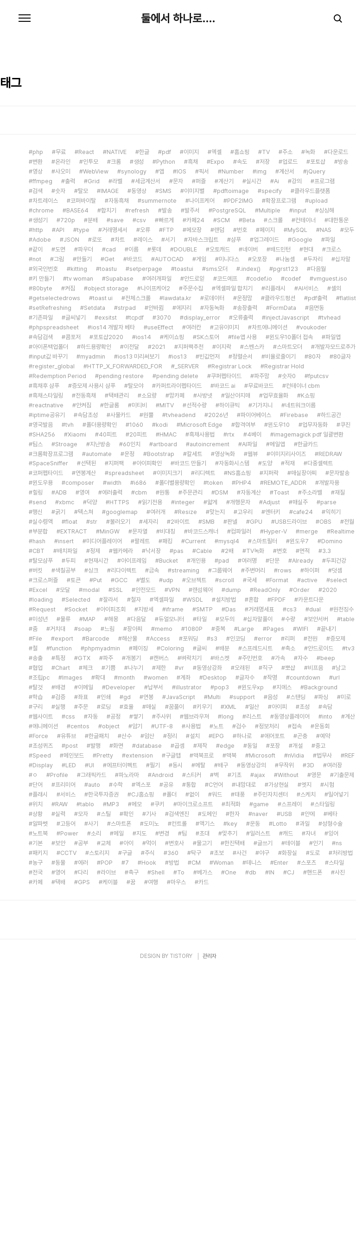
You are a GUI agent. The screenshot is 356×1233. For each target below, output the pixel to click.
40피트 (108, 564)
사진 (340, 1002)
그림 (59, 388)
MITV (166, 535)
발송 (167, 340)
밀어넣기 (338, 924)
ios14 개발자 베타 (113, 457)
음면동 (316, 437)
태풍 (240, 924)
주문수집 (193, 418)
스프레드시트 (257, 778)
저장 (265, 291)
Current (195, 671)
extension (139, 885)
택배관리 (118, 525)
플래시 (40, 924)
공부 (83, 973)
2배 (229, 680)
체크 (88, 797)
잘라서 (110, 729)
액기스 (207, 953)
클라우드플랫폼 (312, 320)
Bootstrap (160, 583)
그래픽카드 (93, 904)
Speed (41, 885)
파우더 (85, 379)
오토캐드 (220, 379)
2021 (158, 476)
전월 (349, 651)
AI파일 (249, 574)
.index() (250, 398)
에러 (83, 992)
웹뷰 (253, 583)
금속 (154, 700)
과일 (304, 953)
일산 (254, 836)
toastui (184, 398)
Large (246, 758)
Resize (187, 641)
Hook (148, 992)
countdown (305, 807)
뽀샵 (290, 797)
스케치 (308, 924)
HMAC (168, 564)
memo (163, 758)
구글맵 (173, 885)
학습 (37, 826)
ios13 (179, 486)
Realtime (343, 661)
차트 (119, 369)
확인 (128, 943)
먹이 (151, 973)
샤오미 (62, 301)
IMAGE (110, 320)
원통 (164, 622)
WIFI (302, 758)
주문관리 (192, 622)
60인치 (131, 574)
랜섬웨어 (202, 719)
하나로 (244, 865)
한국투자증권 (103, 924)
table (348, 748)
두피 (70, 690)
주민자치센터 (272, 924)
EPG (218, 865)
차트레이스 (45, 330)
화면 (118, 875)
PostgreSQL (229, 340)
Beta (248, 350)
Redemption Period (59, 505)
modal (91, 719)
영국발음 (42, 554)
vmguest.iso (330, 408)
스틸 (106, 943)
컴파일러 (241, 661)
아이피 (279, 836)
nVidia (296, 885)
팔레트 (142, 671)
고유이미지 (226, 457)
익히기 (333, 641)
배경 (60, 817)
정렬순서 (242, 486)
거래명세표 (261, 739)
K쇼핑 (308, 525)
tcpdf (136, 447)
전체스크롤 (138, 427)
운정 (129, 583)
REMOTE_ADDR (285, 612)
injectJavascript (287, 447)
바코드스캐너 (203, 661)
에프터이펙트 (122, 895)
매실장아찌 (304, 602)
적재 (290, 593)
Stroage (66, 574)
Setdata (94, 437)
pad (223, 690)
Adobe (41, 369)
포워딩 (190, 768)
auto (94, 914)
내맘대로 (245, 914)
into (327, 846)
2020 (329, 719)
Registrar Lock (231, 496)
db (252, 1002)
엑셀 (216, 281)
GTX (84, 787)
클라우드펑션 (280, 427)
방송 (343, 291)
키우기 (204, 836)
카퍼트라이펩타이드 (179, 515)
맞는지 (217, 641)
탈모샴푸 (42, 690)
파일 (330, 369)
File (37, 768)
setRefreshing (51, 437)
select (338, 709)
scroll (226, 709)
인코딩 (237, 768)
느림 (109, 758)
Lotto (280, 953)
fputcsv (318, 505)
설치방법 (226, 729)
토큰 (75, 709)
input (299, 340)
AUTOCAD (169, 388)
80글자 (342, 486)
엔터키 (272, 641)
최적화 (233, 934)
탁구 (196, 982)
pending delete (177, 505)
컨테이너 (305, 350)
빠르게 (166, 350)
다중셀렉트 (320, 593)
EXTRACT (73, 661)
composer (79, 612)
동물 (60, 992)
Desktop (215, 807)
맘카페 (176, 525)
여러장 (334, 895)
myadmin (92, 486)
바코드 (134, 388)
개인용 (198, 690)
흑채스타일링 (47, 525)
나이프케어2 (155, 418)
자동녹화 (214, 437)
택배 (60, 1011)
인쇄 (106, 826)
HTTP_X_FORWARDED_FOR (124, 496)
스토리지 (99, 982)
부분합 (40, 661)
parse (328, 632)
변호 (282, 680)
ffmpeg (42, 311)
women (157, 807)
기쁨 (110, 797)
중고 (320, 875)
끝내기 (328, 758)
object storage (108, 418)
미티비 (139, 535)
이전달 (131, 476)
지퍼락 (271, 602)
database (149, 875)
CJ (290, 1002)
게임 (201, 388)
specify (271, 320)
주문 (83, 836)
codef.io (261, 408)
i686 (140, 612)
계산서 (286, 301)
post (71, 875)
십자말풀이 (260, 748)
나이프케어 (202, 330)
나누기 (135, 797)
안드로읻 (194, 408)
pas (178, 680)
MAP (89, 748)
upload (318, 330)
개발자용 (329, 612)
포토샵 (317, 291)
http (37, 359)
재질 (340, 622)
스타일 (336, 992)
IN (271, 1002)
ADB (61, 622)
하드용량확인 (96, 476)
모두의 (227, 748)
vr (181, 797)
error (265, 768)
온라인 (62, 291)
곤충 (302, 865)
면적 (304, 680)
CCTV (68, 982)
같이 (37, 379)
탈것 (37, 817)
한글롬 (111, 535)
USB (286, 943)
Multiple (269, 340)
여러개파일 (159, 408)
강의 (297, 311)
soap (85, 758)
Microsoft (262, 885)
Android (162, 904)
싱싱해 (326, 340)
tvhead (331, 447)
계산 (350, 846)
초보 (219, 982)
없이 (194, 924)
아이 (128, 973)
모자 (83, 943)
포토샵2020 (108, 466)
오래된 (242, 797)
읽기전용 (152, 632)
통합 (191, 914)
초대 (204, 963)
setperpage (145, 398)
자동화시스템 (234, 593)
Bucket (168, 690)
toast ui (103, 427)
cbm (141, 622)
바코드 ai (224, 515)
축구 (133, 1002)
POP (107, 992)
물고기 (204, 973)
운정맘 (244, 427)
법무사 (324, 885)
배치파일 (67, 680)
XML (230, 836)
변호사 (176, 973)
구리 (37, 836)
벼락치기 (191, 787)
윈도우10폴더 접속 (291, 466)
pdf (166, 281)
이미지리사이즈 (288, 583)
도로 (315, 982)
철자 (136, 729)
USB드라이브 (291, 651)
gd (127, 826)
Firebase (296, 544)
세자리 (150, 651)
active (309, 709)
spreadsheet (126, 602)
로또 (97, 369)
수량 (290, 748)
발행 (95, 875)
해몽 (113, 748)
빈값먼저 (209, 486)
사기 (93, 953)
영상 (37, 301)
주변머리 (255, 700)
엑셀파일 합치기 (234, 418)
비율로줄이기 (280, 486)
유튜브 (68, 865)
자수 (303, 787)
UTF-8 (164, 856)
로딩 (106, 836)
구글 (127, 982)
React (86, 281)
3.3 (326, 680)
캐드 (288, 963)
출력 (70, 311)
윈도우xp (253, 817)
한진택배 (234, 973)
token (215, 612)
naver (260, 943)
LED (70, 895)
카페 (37, 1011)
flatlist (348, 427)
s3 (213, 768)
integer (185, 632)
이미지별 (194, 320)
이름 (133, 379)
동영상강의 (253, 895)
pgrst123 (285, 398)
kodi (162, 554)
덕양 (92, 632)
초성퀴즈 (42, 875)
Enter (281, 992)
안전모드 (145, 719)
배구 (223, 895)
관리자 (209, 1216)
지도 (141, 963)
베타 (332, 943)
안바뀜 (156, 437)
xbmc (66, 632)
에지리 (183, 437)
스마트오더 (289, 476)
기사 (151, 943)
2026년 (218, 544)
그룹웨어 (222, 700)
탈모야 (135, 515)
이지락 (223, 476)
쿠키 (159, 934)
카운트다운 (311, 729)
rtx (231, 564)
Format (278, 709)
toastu (108, 398)
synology (133, 301)
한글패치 (99, 865)
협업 (37, 797)
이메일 (85, 817)
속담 (327, 836)
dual (315, 739)
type (83, 359)
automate (99, 583)
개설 (297, 875)
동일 (252, 875)
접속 (297, 856)
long (228, 846)
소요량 (149, 525)
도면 (60, 379)
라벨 (117, 311)
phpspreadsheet (55, 457)
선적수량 (196, 535)
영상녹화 (225, 583)
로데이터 (214, 427)
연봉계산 (86, 602)
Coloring (172, 778)
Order (301, 719)
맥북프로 (203, 885)
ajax (259, 904)
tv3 (350, 778)
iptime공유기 (48, 544)
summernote (159, 330)
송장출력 (247, 437)
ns (339, 973)
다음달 (138, 748)
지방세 (145, 739)
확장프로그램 (281, 330)
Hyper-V (275, 661)
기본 (37, 973)
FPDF (278, 729)
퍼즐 (201, 311)
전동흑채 (86, 525)
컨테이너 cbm (303, 515)
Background (320, 817)
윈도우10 (279, 554)
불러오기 (120, 651)
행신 (37, 641)
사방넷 (204, 525)
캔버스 (161, 787)
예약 (325, 865)
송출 (37, 787)
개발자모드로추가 (335, 476)
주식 (150, 982)
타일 (202, 748)
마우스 (178, 1011)
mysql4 (228, 671)
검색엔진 (179, 943)
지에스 (284, 817)
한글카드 (308, 574)
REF (349, 885)
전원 (312, 768)
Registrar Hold (284, 496)
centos (79, 856)
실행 (60, 836)
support (244, 826)
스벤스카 (254, 476)
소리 (96, 963)
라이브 (108, 1002)
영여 (84, 622)
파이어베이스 (256, 544)
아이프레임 (133, 690)
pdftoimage (233, 320)
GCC (120, 709)
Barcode (97, 768)
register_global (53, 496)
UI (91, 895)
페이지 (267, 359)
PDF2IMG (240, 330)
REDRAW (330, 583)
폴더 (171, 924)
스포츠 (308, 992)
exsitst (107, 447)
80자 (314, 486)
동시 (177, 895)
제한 (161, 797)
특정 (60, 787)
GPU (256, 651)
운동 (255, 953)
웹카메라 (123, 680)
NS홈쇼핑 (239, 602)
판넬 (232, 651)
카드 (203, 1011)
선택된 (88, 593)
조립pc (41, 807)
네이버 (250, 379)
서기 (170, 369)
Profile (59, 904)
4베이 (254, 564)
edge (227, 875)
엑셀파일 (163, 729)
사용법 (193, 856)
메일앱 (277, 574)
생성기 (40, 350)
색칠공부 (65, 700)
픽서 (204, 301)
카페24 (195, 350)
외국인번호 (45, 398)
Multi (214, 826)
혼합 (253, 729)
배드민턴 (280, 379)
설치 (195, 865)
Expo (217, 291)
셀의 (336, 418)
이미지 (191, 281)
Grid (94, 311)
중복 (220, 758)
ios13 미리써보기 (138, 486)
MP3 (113, 934)
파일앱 (333, 466)
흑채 (193, 291)
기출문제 (344, 904)
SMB (208, 651)
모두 (349, 359)
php (37, 281)
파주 (108, 787)
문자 (178, 311)
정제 (95, 680)
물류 (65, 748)
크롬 (116, 291)
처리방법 (342, 982)
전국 (37, 1002)
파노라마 (129, 904)
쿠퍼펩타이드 (226, 505)
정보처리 (269, 856)
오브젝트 (196, 709)
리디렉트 (205, 602)
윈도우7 (299, 671)
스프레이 (291, 934)
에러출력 (112, 622)
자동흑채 (118, 330)
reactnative (48, 535)
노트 (218, 856)
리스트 (253, 846)
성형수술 (332, 953)
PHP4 (243, 612)
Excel (39, 719)
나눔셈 (287, 388)
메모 (137, 934)
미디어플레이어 (104, 671)
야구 (264, 982)
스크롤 (275, 350)
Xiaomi (77, 564)
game (261, 934)
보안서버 (318, 748)
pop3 (221, 817)
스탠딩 (297, 826)
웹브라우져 (196, 846)
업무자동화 (315, 554)
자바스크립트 (203, 369)
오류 (145, 359)
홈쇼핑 (241, 281)
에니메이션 (45, 856)
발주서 (192, 340)
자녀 (310, 963)
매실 (151, 836)
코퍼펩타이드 (47, 602)
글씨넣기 (75, 447)
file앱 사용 (244, 466)
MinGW (110, 661)
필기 (155, 895)
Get (109, 388)
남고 (341, 797)
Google (302, 369)
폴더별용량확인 (177, 612)
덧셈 (337, 700)
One (230, 1002)
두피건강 (336, 690)
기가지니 (262, 535)
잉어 (333, 963)
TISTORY (181, 1216)
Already (302, 690)
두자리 (315, 388)
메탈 (200, 895)
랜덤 (219, 359)
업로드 (290, 291)
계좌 (185, 807)
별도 (145, 709)
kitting (78, 398)
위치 (37, 934)
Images (72, 807)
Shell (158, 1002)
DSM (221, 622)
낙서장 (153, 680)
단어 (37, 914)
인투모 (90, 291)
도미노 (151, 953)
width (114, 612)
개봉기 (133, 787)
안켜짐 (83, 535)
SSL (117, 719)
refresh (139, 340)
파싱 (323, 826)
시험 (329, 914)
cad (111, 379)
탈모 (83, 320)
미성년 (40, 748)
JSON (71, 369)
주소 (287, 281)
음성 (272, 826)
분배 (93, 350)
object (111, 856)
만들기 (84, 388)
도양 (267, 593)
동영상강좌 (209, 797)
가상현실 (278, 914)
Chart (62, 797)
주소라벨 (312, 622)
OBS (325, 651)
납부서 (155, 817)
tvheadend (181, 544)
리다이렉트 (123, 700)
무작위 (286, 895)
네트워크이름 (300, 535)
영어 (60, 1002)
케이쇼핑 (174, 466)
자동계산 (251, 622)
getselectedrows (56, 427)
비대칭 (167, 661)
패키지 (40, 982)
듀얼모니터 (171, 748)
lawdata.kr (177, 427)
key (232, 953)
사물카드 (120, 544)
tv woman (80, 408)
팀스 (37, 574)
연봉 (148, 826)
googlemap (122, 641)
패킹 (167, 671)
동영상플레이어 (292, 846)
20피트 (138, 564)
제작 (202, 875)
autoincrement (209, 574)
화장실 (289, 982)
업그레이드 (266, 369)
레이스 (145, 369)
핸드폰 (314, 1002)
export (64, 768)
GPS (84, 1011)
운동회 (322, 856)
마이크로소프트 (195, 934)
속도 (242, 291)
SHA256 (43, 564)
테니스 (253, 992)
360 (172, 982)
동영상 (138, 320)
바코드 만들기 (190, 593)
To (180, 1002)
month (126, 807)
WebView (95, 301)
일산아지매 (237, 525)
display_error (202, 447)
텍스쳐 (85, 641)
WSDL (194, 729)
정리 (172, 865)
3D (310, 895)
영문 (316, 904)
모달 (65, 719)
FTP (168, 359)
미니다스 (229, 388)
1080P (194, 758)
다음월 (318, 398)
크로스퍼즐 (45, 709)
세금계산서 (147, 311)
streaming (185, 700)
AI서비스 (308, 418)
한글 (144, 281)
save (117, 350)
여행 (153, 1011)
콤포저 (73, 466)
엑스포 (143, 914)
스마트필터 (264, 671)
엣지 (306, 914)
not (36, 388)
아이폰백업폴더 (50, 476)
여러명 (249, 690)
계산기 (226, 311)
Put (97, 709)
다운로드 (338, 281)
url (336, 807)
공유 (168, 914)
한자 (234, 943)
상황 (37, 943)
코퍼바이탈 (83, 330)
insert (66, 671)
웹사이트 (42, 846)
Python (165, 291)
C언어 (216, 914)
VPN (174, 719)
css (70, 846)
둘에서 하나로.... (178, 18)
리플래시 (275, 418)
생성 (139, 291)
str (93, 651)
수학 (118, 914)
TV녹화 (255, 680)
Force (40, 865)
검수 (241, 856)
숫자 (60, 320)
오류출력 (243, 447)
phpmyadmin (102, 778)
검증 (60, 826)
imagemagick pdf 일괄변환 (308, 564)
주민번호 (252, 787)
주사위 (163, 846)
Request (44, 739)
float (71, 651)
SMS (165, 320)
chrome (43, 340)
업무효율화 (275, 525)
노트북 (40, 963)
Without (288, 904)
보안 (60, 973)
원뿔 (148, 544)
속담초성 (87, 544)
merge (308, 661)
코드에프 (227, 408)
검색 (37, 320)
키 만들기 (43, 408)
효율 (128, 836)
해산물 (129, 768)
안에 (310, 943)
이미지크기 (169, 602)
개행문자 (240, 632)
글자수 (246, 807)
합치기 (108, 340)
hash (38, 671)
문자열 (139, 661)
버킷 (37, 700)
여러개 (157, 641)
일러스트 (260, 963)
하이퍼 (311, 700)
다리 (83, 1002)
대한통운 (338, 350)
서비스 (68, 924)
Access (160, 768)
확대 (100, 807)
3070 (163, 447)
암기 (137, 856)
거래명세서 (114, 359)
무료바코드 (260, 515)
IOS (181, 301)
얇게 (212, 632)
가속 (280, 787)
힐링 (37, 622)
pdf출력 (317, 427)
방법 (174, 992)
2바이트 (180, 651)
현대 (308, 379)
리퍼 (290, 768)
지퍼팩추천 (190, 476)
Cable (204, 680)
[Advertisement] (178, 116)
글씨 (202, 778)
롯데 (156, 379)
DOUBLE (185, 379)
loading (42, 729)
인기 (318, 973)
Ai (276, 311)
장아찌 (134, 758)
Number (233, 301)
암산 (149, 865)
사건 (241, 982)
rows (285, 700)
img (261, 301)
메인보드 (74, 885)
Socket (78, 739)
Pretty (104, 885)
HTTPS (119, 632)
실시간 (253, 311)
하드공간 (331, 544)
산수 (126, 865)
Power (69, 963)
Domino (332, 671)
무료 (61, 281)
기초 (236, 904)
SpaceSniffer (50, 593)
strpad (127, 437)
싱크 (93, 700)
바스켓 (221, 787)
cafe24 (303, 641)
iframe (175, 739)
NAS (325, 359)
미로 (346, 826)
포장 (275, 875)
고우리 (245, 641)
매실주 (300, 632)
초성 (304, 836)
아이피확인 (149, 593)
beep (327, 787)
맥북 (231, 885)
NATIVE (117, 281)
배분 (224, 778)
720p (67, 350)
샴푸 (236, 369)
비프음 (315, 797)
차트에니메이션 (269, 457)
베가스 (204, 1002)
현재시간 (98, 690)
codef (293, 408)
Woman (223, 992)
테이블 (292, 973)
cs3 (291, 739)
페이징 (140, 778)
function (61, 778)
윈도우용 (42, 612)
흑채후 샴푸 (45, 515)
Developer (120, 817)
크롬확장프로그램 (52, 583)
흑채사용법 (202, 564)
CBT (38, 680)
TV (266, 281)
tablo (87, 934)
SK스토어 (208, 466)
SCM (223, 350)
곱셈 (179, 875)
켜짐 (70, 418)
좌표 (83, 826)
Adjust (271, 632)
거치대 (57, 758)
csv (141, 350)
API (60, 359)
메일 (119, 963)
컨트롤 (179, 953)
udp (168, 709)
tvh (69, 554)
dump (233, 719)
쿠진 (345, 554)
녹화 (310, 281)
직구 (267, 797)
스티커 (193, 904)
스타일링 (324, 934)
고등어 (68, 953)
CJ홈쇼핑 (142, 924)
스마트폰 (121, 953)
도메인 (209, 943)
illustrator (189, 817)
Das (230, 739)
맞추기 (229, 963)
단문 (274, 690)
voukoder (313, 457)
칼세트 (194, 583)
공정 (115, 846)
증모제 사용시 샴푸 (93, 515)
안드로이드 (320, 778)
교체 (106, 973)
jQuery (316, 301)
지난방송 (100, 574)
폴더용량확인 (101, 554)
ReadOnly (267, 719)
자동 (93, 846)
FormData (283, 437)
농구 (37, 992)
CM (196, 992)
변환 (37, 291)
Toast (281, 622)
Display (42, 895)
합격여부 (245, 554)
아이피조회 (113, 739)
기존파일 (42, 447)
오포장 (259, 388)
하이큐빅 (229, 535)
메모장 (194, 359)
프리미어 (65, 914)
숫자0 (289, 505)
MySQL (297, 359)
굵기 (60, 641)
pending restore (121, 505)
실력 (60, 943)
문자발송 (339, 602)
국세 (252, 709)
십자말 (342, 388)
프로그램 (324, 311)
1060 (136, 554)
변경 (164, 963)
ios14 (143, 466)
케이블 (110, 1011)
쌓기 (138, 846)
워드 (217, 924)
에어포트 (274, 865)
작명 (272, 807)
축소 (290, 778)
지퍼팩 (116, 593)
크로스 (333, 379)
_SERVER (187, 496)
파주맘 (261, 505)
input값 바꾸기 (50, 486)
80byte (42, 418)
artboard (165, 574)
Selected (77, 729)
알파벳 (40, 953)
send (39, 632)
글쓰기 (265, 973)
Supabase (120, 408)
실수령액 (42, 651)
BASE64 (77, 340)
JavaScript (180, 826)
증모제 (337, 768)
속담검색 (42, 466)
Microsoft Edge (201, 554)
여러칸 (193, 457)
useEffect (160, 457)
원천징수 (343, 739)
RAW (61, 934)
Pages (275, 758)
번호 (242, 359)
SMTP (204, 739)
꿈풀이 (176, 836)
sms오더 (217, 398)
